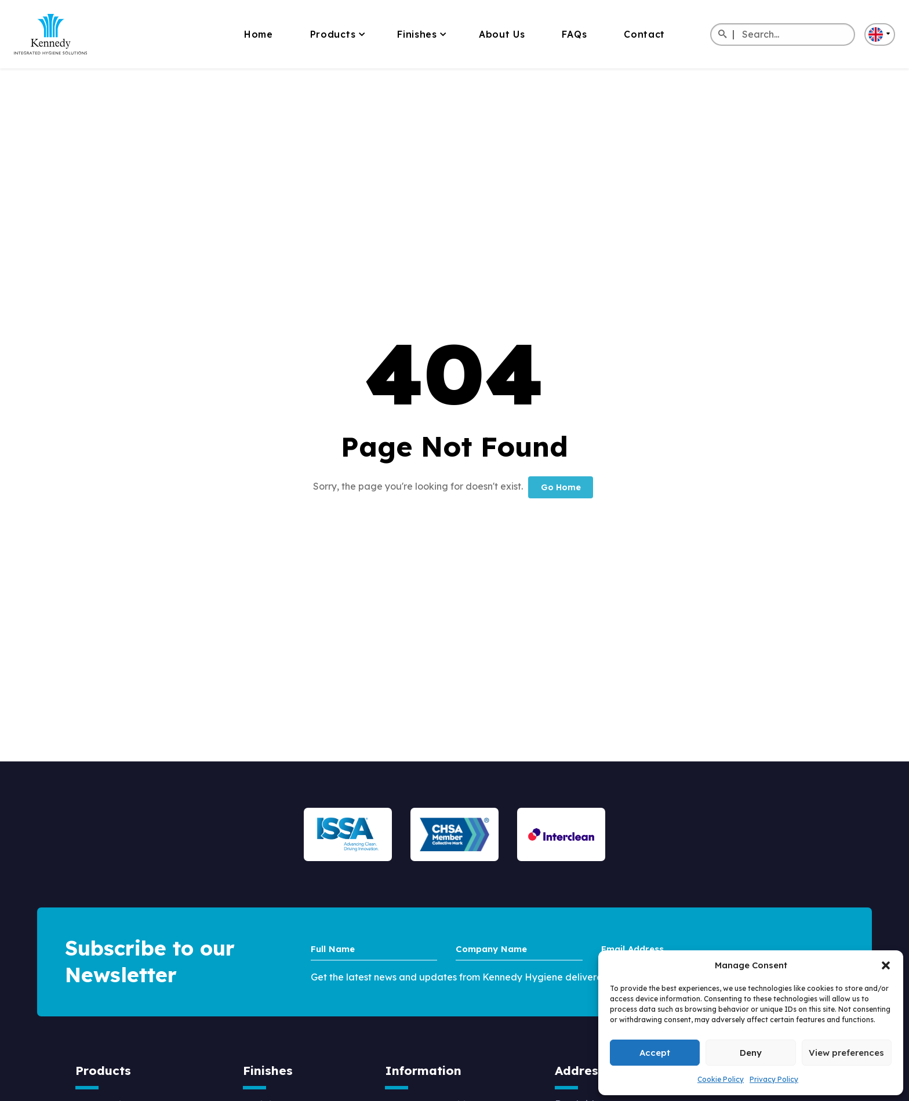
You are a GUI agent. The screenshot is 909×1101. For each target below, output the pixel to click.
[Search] (721, 34)
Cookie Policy (720, 1079)
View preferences (846, 1052)
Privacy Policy (774, 1079)
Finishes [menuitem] (417, 34)
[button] (886, 965)
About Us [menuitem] (502, 34)
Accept (654, 1052)
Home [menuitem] (258, 34)
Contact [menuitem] (644, 34)
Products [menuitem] (333, 34)
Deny (751, 1052)
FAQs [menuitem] (574, 34)
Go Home (561, 487)
